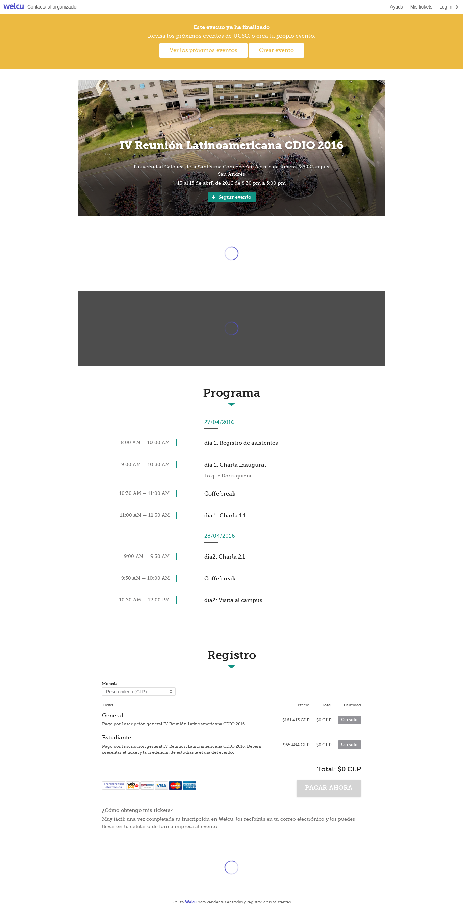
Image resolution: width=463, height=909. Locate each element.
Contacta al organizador (52, 7)
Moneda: (110, 684)
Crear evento (276, 50)
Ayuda (396, 7)
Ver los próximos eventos (203, 50)
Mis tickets (421, 7)
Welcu (13, 7)
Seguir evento (231, 197)
